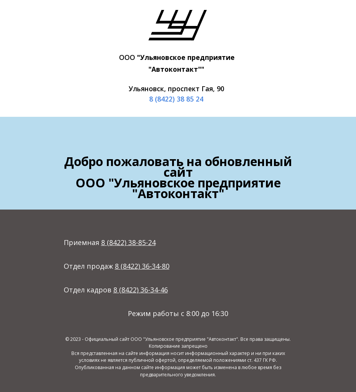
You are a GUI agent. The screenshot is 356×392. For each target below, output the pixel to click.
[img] (177, 25)
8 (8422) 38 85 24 (176, 98)
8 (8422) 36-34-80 (142, 266)
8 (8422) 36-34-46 (140, 289)
